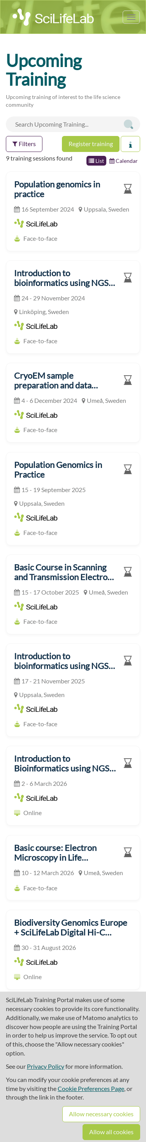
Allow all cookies (111, 1131)
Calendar (123, 160)
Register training (91, 143)
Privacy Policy (45, 1066)
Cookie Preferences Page (91, 1088)
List (96, 160)
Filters (24, 143)
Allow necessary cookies (101, 1113)
